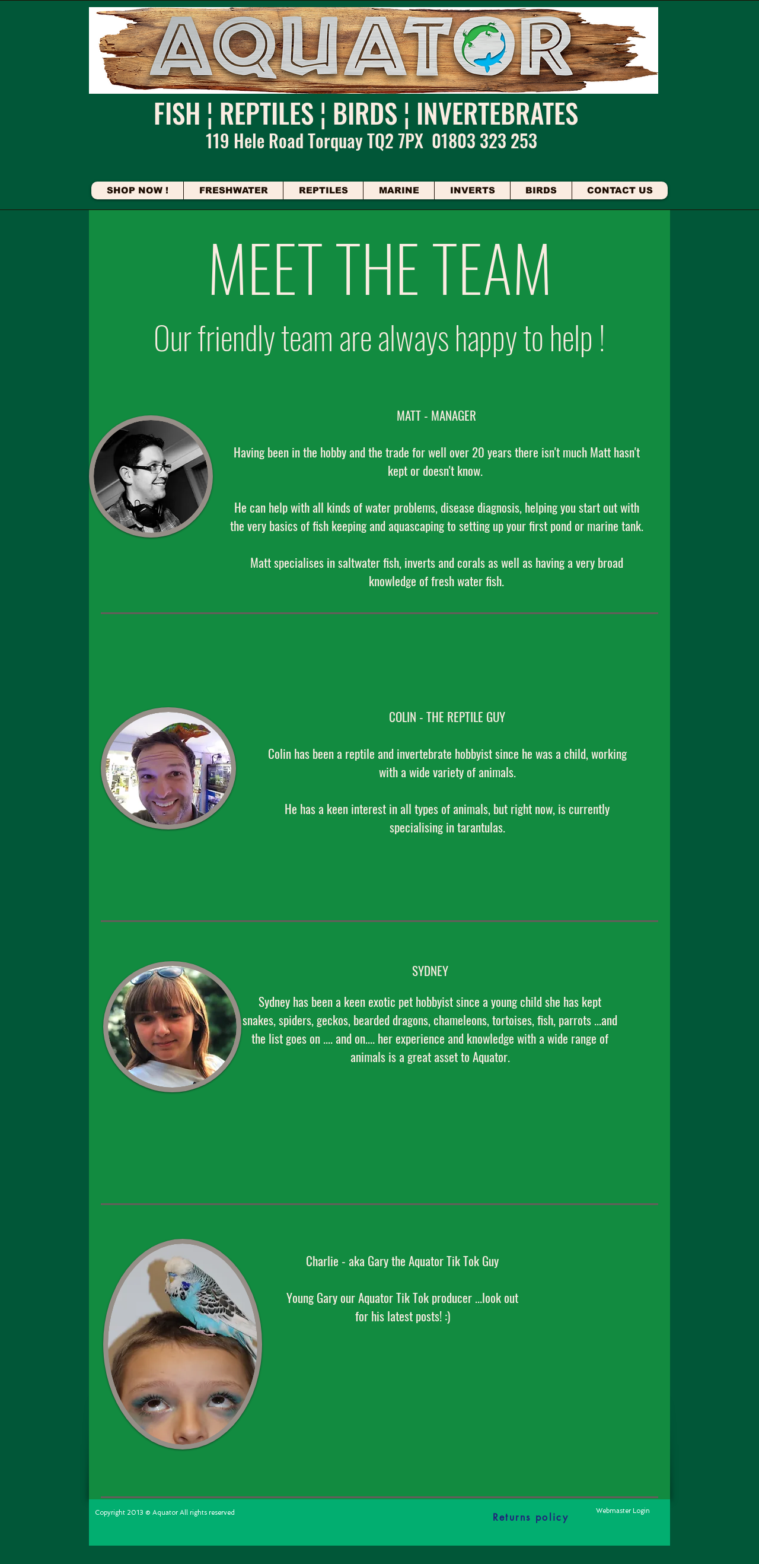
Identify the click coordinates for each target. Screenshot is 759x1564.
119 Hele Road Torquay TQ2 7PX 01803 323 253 (371, 140)
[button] (233, 190)
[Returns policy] (530, 1517)
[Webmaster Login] (622, 1511)
